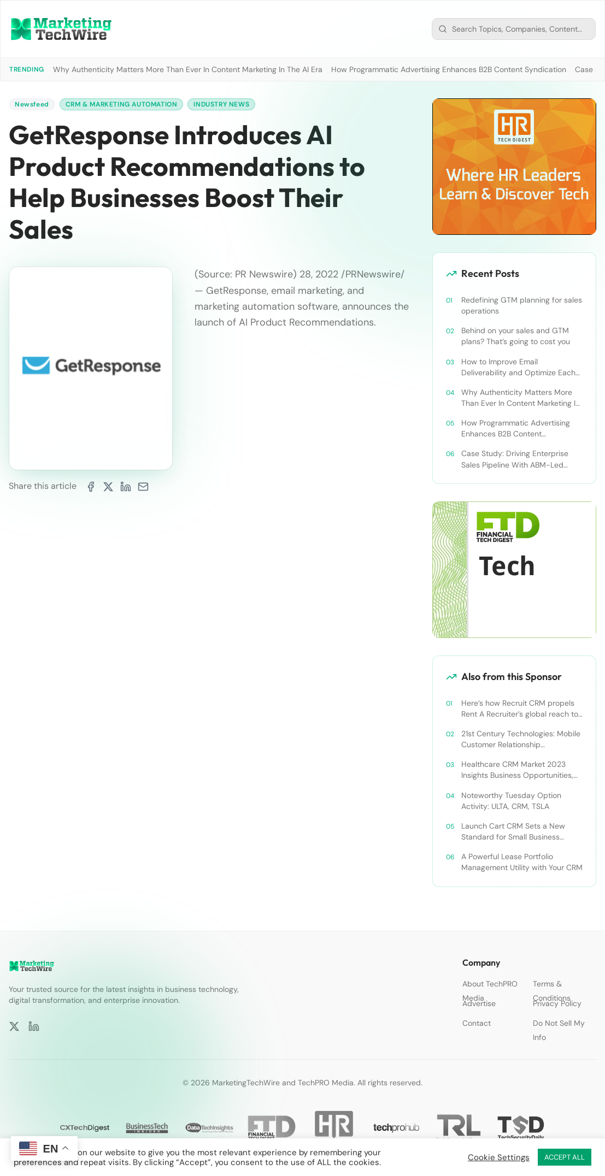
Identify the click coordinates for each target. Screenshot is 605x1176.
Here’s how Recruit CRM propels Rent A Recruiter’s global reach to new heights (519, 708)
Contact (476, 1023)
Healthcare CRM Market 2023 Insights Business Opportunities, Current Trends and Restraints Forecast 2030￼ (517, 770)
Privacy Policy (557, 1003)
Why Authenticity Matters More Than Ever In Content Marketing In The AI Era (187, 69)
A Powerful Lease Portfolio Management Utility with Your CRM (522, 862)
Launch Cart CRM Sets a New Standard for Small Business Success (513, 831)
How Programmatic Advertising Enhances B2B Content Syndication (448, 69)
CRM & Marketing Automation (122, 104)
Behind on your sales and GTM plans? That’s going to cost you (515, 336)
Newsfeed (32, 104)
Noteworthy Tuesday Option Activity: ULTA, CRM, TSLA (511, 800)
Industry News (221, 104)
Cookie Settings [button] (499, 1157)
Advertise (479, 1003)
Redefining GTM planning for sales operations (521, 305)
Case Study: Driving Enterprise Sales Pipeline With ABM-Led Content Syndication (514, 459)
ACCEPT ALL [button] (564, 1157)
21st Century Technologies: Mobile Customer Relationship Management (520, 739)
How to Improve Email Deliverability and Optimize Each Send (518, 367)
